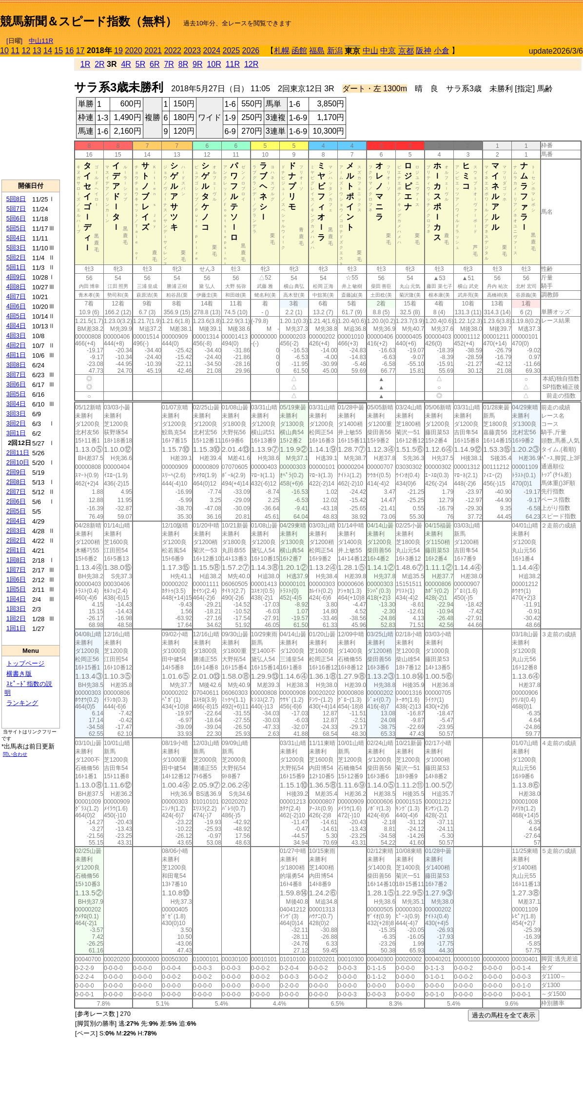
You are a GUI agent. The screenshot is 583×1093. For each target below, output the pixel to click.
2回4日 (16, 521)
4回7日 (16, 296)
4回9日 (16, 277)
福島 (317, 50)
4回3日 (16, 335)
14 (47, 50)
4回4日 (16, 325)
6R (154, 64)
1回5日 (16, 589)
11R (233, 64)
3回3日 (16, 413)
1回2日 (16, 618)
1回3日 (16, 608)
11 (15, 50)
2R (99, 64)
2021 (153, 50)
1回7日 (16, 569)
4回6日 (16, 306)
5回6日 (16, 218)
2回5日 (16, 511)
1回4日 (16, 599)
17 (80, 50)
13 (37, 50)
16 (69, 50)
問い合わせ (15, 754)
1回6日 (16, 579)
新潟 (335, 50)
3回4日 (16, 403)
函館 (299, 50)
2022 (172, 50)
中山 (370, 50)
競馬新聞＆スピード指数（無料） (88, 21)
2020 (133, 50)
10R (214, 64)
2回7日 (16, 491)
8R (183, 64)
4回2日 (16, 345)
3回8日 (16, 364)
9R (197, 64)
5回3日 (16, 247)
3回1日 (16, 433)
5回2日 (16, 257)
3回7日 (16, 374)
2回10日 (18, 462)
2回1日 (16, 550)
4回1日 (16, 355)
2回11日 (18, 452)
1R (85, 64)
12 (26, 50)
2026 (251, 50)
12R (251, 64)
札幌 (282, 50)
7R (169, 64)
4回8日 (16, 286)
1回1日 (16, 628)
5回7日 (16, 208)
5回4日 (16, 238)
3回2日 (16, 423)
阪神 (423, 50)
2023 (192, 50)
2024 (211, 50)
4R (126, 64)
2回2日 (16, 540)
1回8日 (16, 560)
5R (140, 64)
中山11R (41, 40)
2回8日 (16, 482)
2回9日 (16, 472)
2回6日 (16, 501)
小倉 (441, 50)
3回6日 (16, 384)
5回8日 (16, 198)
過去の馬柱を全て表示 (503, 1015)
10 (4, 50)
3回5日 (16, 394)
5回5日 (16, 228)
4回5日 (16, 316)
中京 (388, 50)
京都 (406, 51)
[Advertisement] (469, 17)
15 (58, 50)
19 (118, 50)
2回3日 (16, 530)
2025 (231, 50)
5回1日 (16, 267)
